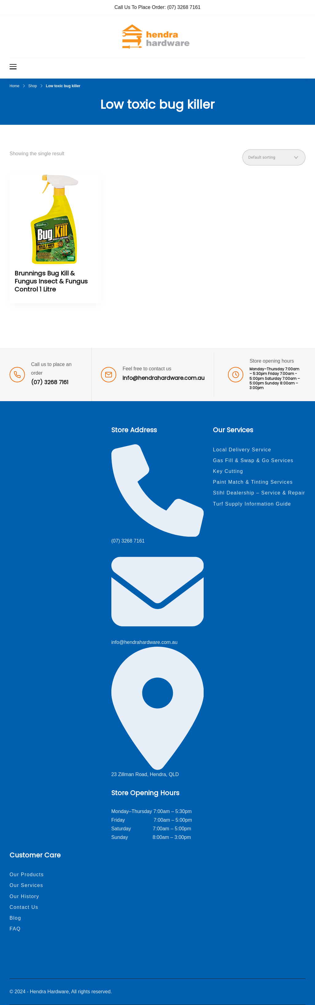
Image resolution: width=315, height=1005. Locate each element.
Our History (24, 896)
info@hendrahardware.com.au (163, 378)
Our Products (27, 874)
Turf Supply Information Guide (252, 504)
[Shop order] (273, 157)
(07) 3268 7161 (184, 7)
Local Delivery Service (242, 449)
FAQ (15, 928)
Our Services (26, 885)
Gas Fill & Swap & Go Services (253, 460)
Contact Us (24, 907)
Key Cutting (228, 471)
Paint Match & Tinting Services (253, 482)
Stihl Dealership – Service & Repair (259, 492)
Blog (15, 918)
